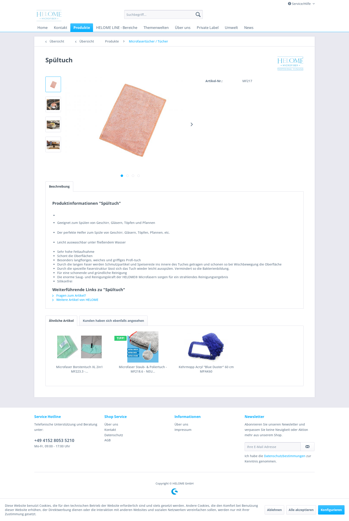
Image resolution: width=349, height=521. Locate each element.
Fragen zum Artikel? (69, 295)
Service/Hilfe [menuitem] (300, 4)
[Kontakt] (60, 27)
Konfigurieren (331, 510)
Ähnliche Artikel (61, 320)
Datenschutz (113, 435)
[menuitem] (163, 14)
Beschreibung (59, 186)
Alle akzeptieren (301, 510)
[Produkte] (81, 27)
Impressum (182, 430)
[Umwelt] (231, 27)
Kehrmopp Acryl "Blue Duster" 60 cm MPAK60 (206, 369)
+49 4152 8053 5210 (54, 440)
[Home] (42, 27)
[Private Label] (208, 27)
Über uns (111, 424)
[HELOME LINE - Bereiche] (116, 27)
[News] (249, 27)
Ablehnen (274, 510)
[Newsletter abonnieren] (307, 446)
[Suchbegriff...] (163, 14)
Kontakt (110, 430)
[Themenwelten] (156, 27)
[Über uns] (183, 27)
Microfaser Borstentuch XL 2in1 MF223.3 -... (79, 369)
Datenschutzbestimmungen (284, 456)
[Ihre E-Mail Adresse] (273, 446)
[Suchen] (198, 14)
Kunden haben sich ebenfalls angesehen (113, 320)
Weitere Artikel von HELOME (75, 300)
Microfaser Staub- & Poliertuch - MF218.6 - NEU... (143, 369)
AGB (107, 440)
